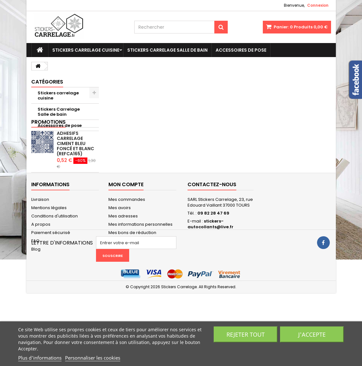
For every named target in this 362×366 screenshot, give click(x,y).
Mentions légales (49, 253)
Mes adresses (123, 261)
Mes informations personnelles (140, 269)
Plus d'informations (40, 358)
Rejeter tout (245, 334)
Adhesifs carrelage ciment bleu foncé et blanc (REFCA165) (75, 163)
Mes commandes (126, 244)
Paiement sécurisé (50, 277)
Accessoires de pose (241, 50)
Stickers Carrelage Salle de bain (167, 50)
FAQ (35, 286)
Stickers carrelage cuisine (85, 50)
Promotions (48, 142)
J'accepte (312, 334)
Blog (36, 294)
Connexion (318, 5)
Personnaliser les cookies (92, 358)
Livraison (40, 244)
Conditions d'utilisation (54, 261)
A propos (40, 269)
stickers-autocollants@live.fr (210, 269)
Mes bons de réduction (132, 277)
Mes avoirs (119, 253)
